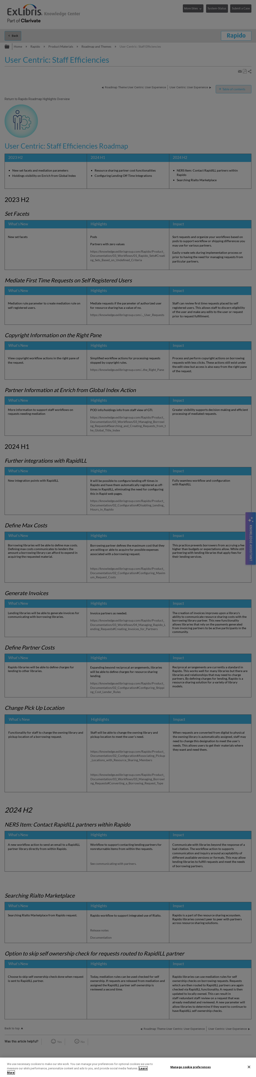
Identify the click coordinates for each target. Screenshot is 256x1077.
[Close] (249, 1067)
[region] (128, 1067)
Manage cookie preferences (190, 1066)
